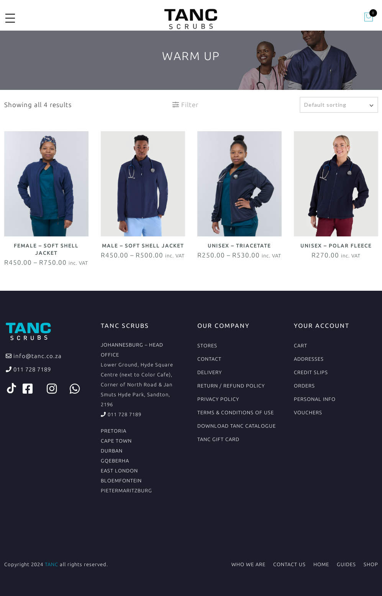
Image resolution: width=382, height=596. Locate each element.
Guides (346, 564)
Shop (371, 564)
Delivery (209, 372)
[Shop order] (339, 104)
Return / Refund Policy (231, 385)
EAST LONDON (119, 470)
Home (321, 564)
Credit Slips (311, 372)
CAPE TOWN (116, 440)
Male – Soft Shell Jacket (143, 245)
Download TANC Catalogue (236, 425)
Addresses (309, 359)
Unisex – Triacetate (239, 245)
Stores (207, 345)
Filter (185, 104)
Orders (304, 385)
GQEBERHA (115, 460)
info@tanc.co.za (37, 356)
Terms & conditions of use (235, 412)
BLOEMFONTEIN (121, 480)
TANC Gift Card (218, 439)
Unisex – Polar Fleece (336, 245)
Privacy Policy (218, 399)
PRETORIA (113, 430)
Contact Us (289, 564)
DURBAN (112, 450)
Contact (209, 359)
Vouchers (308, 412)
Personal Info (315, 399)
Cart (300, 345)
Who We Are (248, 564)
